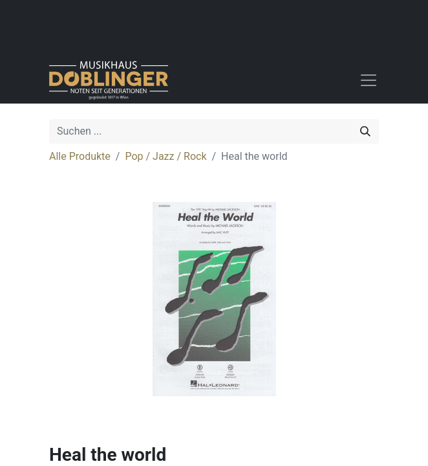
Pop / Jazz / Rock (165, 156)
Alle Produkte (80, 156)
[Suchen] (365, 131)
